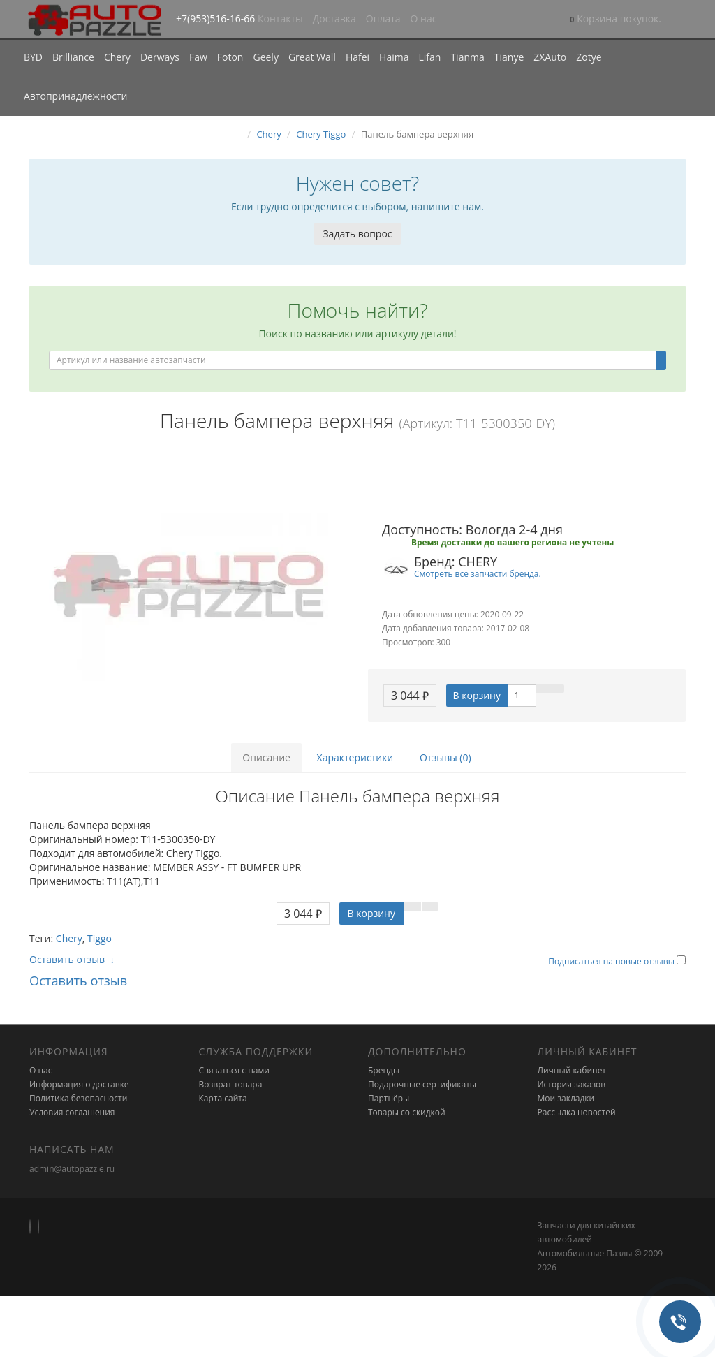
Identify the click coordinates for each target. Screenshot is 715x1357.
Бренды (383, 1070)
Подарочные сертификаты (422, 1084)
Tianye (509, 57)
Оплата (383, 18)
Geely (265, 57)
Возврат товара (231, 1084)
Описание (266, 757)
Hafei (357, 57)
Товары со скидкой (406, 1112)
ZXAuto (549, 57)
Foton (230, 57)
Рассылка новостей (577, 1112)
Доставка (334, 18)
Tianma (467, 57)
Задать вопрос (357, 233)
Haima (393, 57)
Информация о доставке (79, 1084)
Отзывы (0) (445, 757)
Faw (198, 57)
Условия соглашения (72, 1112)
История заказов (572, 1084)
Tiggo (99, 938)
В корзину (477, 695)
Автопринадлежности (75, 96)
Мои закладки (566, 1098)
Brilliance (73, 57)
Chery (117, 57)
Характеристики (355, 757)
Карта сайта (223, 1098)
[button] (615, 20)
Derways (159, 57)
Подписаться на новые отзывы (612, 961)
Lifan (429, 57)
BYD (33, 57)
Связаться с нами (234, 1070)
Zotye (588, 57)
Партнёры (388, 1098)
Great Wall (312, 57)
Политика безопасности (78, 1098)
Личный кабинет (572, 1070)
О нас (424, 18)
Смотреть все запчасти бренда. (477, 573)
